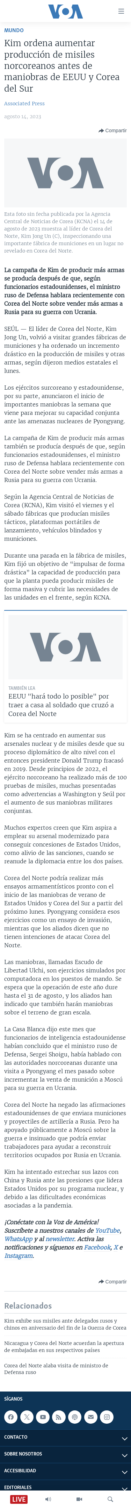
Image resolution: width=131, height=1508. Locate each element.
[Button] (113, 131)
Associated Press (24, 103)
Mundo (14, 31)
